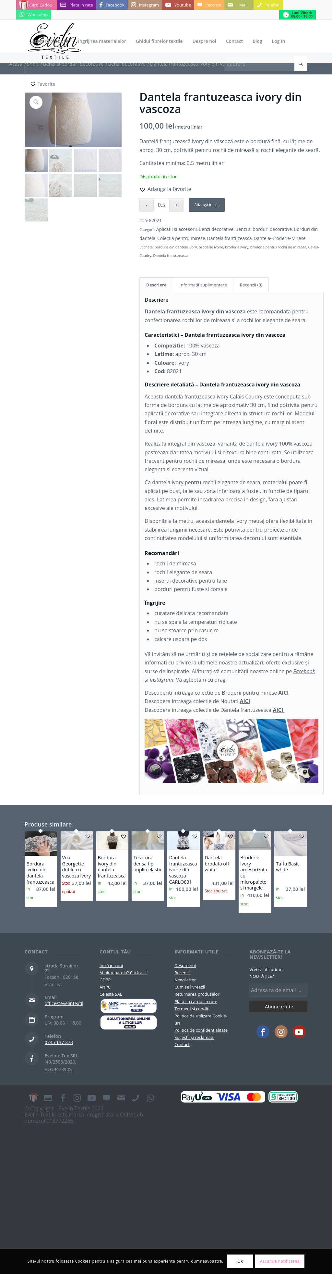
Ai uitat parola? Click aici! (124, 973)
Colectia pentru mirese (181, 238)
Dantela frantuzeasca (229, 238)
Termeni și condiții (192, 1009)
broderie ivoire (211, 247)
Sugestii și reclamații (194, 1037)
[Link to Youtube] (178, 5)
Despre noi (185, 965)
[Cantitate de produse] (161, 205)
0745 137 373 (59, 1042)
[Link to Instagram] (145, 5)
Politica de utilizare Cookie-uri (200, 1019)
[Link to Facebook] (112, 5)
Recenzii (182, 973)
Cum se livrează (189, 987)
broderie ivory (236, 247)
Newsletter (185, 980)
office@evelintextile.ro (68, 1003)
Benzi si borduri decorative (263, 229)
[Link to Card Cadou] (36, 5)
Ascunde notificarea (280, 1261)
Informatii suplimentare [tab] (203, 285)
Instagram (161, 679)
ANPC (105, 987)
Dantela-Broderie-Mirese (280, 238)
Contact (182, 1044)
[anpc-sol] (129, 1022)
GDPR (105, 980)
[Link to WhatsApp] (33, 14)
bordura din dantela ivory (176, 247)
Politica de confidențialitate (201, 1030)
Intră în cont (111, 965)
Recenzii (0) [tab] (251, 285)
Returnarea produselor (196, 994)
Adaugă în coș (206, 205)
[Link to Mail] (239, 5)
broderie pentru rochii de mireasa (278, 247)
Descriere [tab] (156, 285)
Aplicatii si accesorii (176, 229)
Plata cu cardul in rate (195, 1001)
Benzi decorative (216, 229)
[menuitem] (49, 41)
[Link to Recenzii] (209, 5)
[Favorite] (42, 84)
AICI (283, 692)
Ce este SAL (111, 994)
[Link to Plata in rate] (76, 5)
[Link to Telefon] (268, 5)
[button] (165, 189)
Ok (240, 1261)
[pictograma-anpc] (129, 1006)
